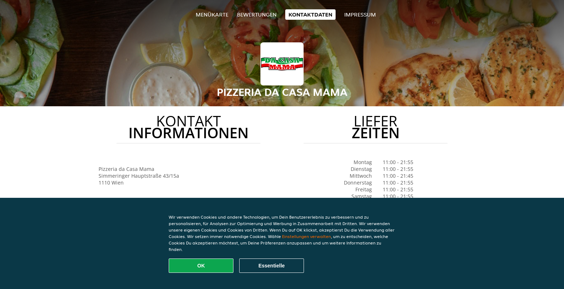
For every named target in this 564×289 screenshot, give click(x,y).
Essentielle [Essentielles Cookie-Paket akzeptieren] (271, 266)
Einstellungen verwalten (306, 236)
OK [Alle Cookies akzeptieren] (201, 266)
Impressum (360, 14)
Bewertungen (257, 14)
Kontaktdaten (310, 14)
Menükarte (212, 14)
